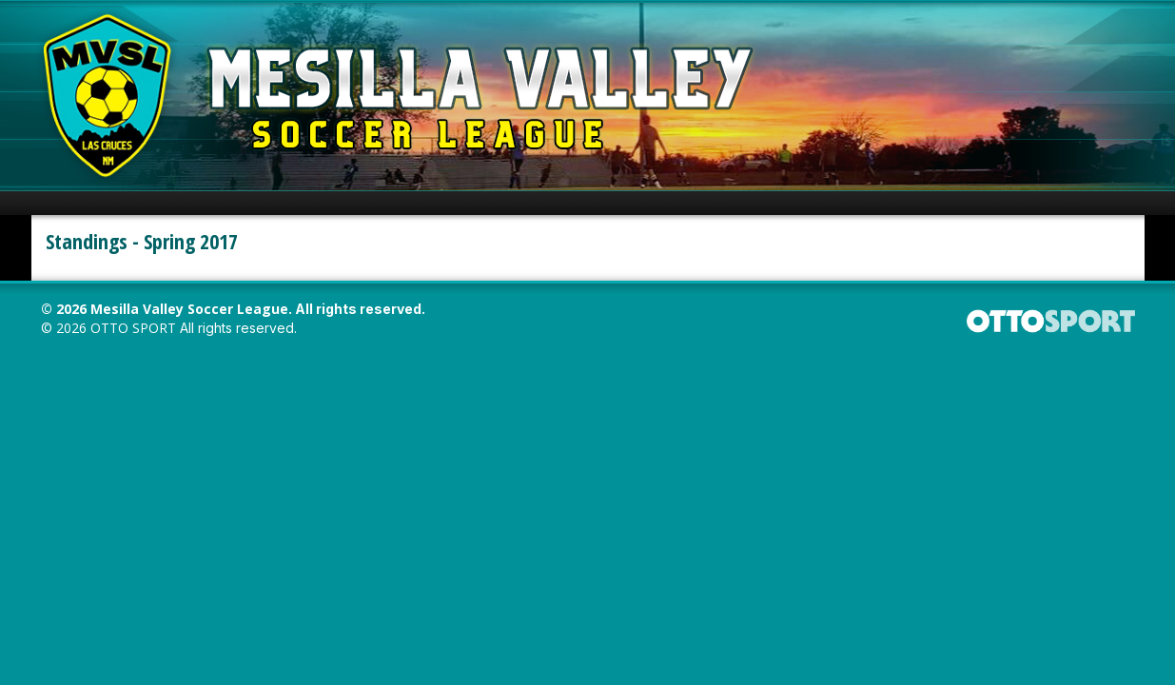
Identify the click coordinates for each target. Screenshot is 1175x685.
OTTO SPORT (133, 328)
